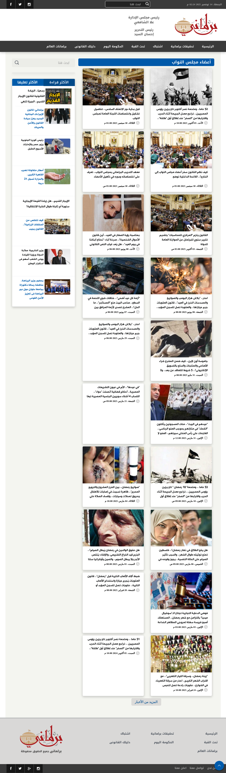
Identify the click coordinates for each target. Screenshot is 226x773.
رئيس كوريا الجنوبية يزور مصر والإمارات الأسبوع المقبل (32, 144)
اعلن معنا (180, 768)
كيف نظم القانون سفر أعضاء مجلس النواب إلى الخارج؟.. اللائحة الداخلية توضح (181, 174)
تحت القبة (138, 46)
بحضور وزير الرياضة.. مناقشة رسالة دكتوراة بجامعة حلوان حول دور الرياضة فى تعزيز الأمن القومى (31, 289)
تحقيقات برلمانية (182, 46)
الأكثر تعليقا (27, 82)
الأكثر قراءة (59, 82)
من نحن (211, 768)
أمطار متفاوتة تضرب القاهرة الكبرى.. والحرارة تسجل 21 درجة (32, 177)
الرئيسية (208, 46)
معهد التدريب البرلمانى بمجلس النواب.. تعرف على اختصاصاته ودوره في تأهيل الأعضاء (113, 174)
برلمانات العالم (57, 46)
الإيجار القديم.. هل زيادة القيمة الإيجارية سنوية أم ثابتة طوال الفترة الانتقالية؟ (46, 204)
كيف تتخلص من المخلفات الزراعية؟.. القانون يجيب (33, 224)
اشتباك (158, 46)
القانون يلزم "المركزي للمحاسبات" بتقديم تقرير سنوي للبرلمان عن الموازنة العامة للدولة (183, 239)
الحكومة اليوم (113, 46)
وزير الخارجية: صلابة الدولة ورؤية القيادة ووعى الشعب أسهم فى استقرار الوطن (31, 257)
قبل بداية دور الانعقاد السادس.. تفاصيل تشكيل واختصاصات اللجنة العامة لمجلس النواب (116, 113)
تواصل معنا (197, 768)
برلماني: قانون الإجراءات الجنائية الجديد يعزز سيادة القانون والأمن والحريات (34, 118)
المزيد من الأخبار (146, 702)
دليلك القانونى (85, 46)
